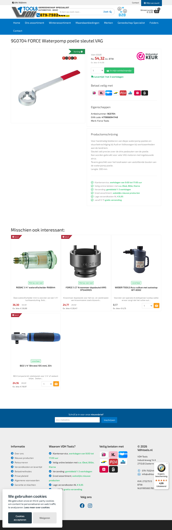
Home (16, 22)
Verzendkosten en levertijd (26, 467)
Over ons (17, 453)
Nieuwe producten (22, 458)
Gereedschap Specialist (131, 22)
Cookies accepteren (20, 518)
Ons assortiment (34, 22)
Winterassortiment (60, 22)
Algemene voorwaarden (25, 480)
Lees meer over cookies (37, 507)
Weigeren (44, 517)
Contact (135, 2)
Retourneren (19, 462)
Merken (108, 22)
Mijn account (151, 3)
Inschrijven (109, 420)
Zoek (107, 12)
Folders (154, 22)
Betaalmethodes (21, 471)
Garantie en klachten (23, 484)
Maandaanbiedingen (87, 22)
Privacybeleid (19, 475)
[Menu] (167, 464)
